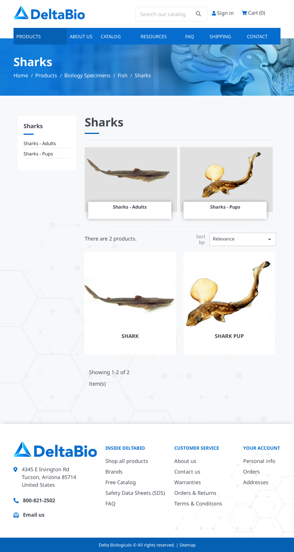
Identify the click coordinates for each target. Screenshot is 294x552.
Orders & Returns (195, 492)
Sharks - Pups (38, 154)
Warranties (187, 482)
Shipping (220, 36)
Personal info (259, 460)
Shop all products (126, 460)
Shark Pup (229, 335)
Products (28, 36)
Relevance (243, 239)
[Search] (171, 14)
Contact (257, 36)
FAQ (189, 36)
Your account (261, 448)
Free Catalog (120, 482)
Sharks (33, 126)
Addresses (255, 482)
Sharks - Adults (40, 143)
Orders (251, 471)
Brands (114, 471)
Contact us (187, 471)
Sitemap (187, 545)
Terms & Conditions (198, 503)
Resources (154, 36)
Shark (130, 335)
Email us (34, 514)
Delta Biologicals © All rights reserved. (137, 545)
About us (81, 36)
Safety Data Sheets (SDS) (135, 492)
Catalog (111, 36)
